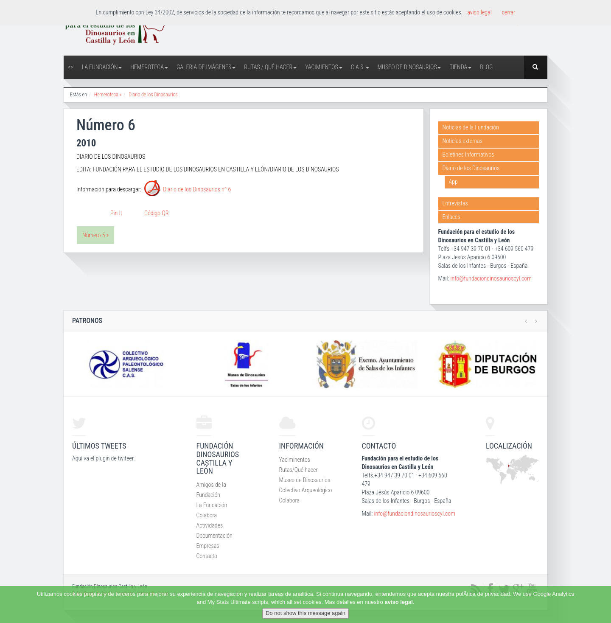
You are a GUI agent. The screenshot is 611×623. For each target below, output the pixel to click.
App (453, 181)
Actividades (209, 525)
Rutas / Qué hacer (270, 67)
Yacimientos (323, 67)
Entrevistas (455, 203)
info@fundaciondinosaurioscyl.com (490, 278)
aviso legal (398, 602)
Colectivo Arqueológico (305, 490)
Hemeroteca (149, 67)
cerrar (509, 12)
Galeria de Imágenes (206, 67)
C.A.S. (360, 67)
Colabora (206, 515)
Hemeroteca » (108, 95)
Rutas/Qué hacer (298, 469)
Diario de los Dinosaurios (153, 95)
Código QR (156, 213)
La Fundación (102, 67)
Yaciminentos (294, 459)
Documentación (214, 535)
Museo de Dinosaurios (409, 67)
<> (70, 67)
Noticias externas (463, 141)
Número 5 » (95, 235)
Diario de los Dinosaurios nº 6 (197, 189)
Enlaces (451, 216)
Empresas (207, 545)
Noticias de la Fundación (471, 127)
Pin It (116, 213)
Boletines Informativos (468, 154)
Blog (486, 67)
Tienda (460, 67)
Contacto (206, 556)
